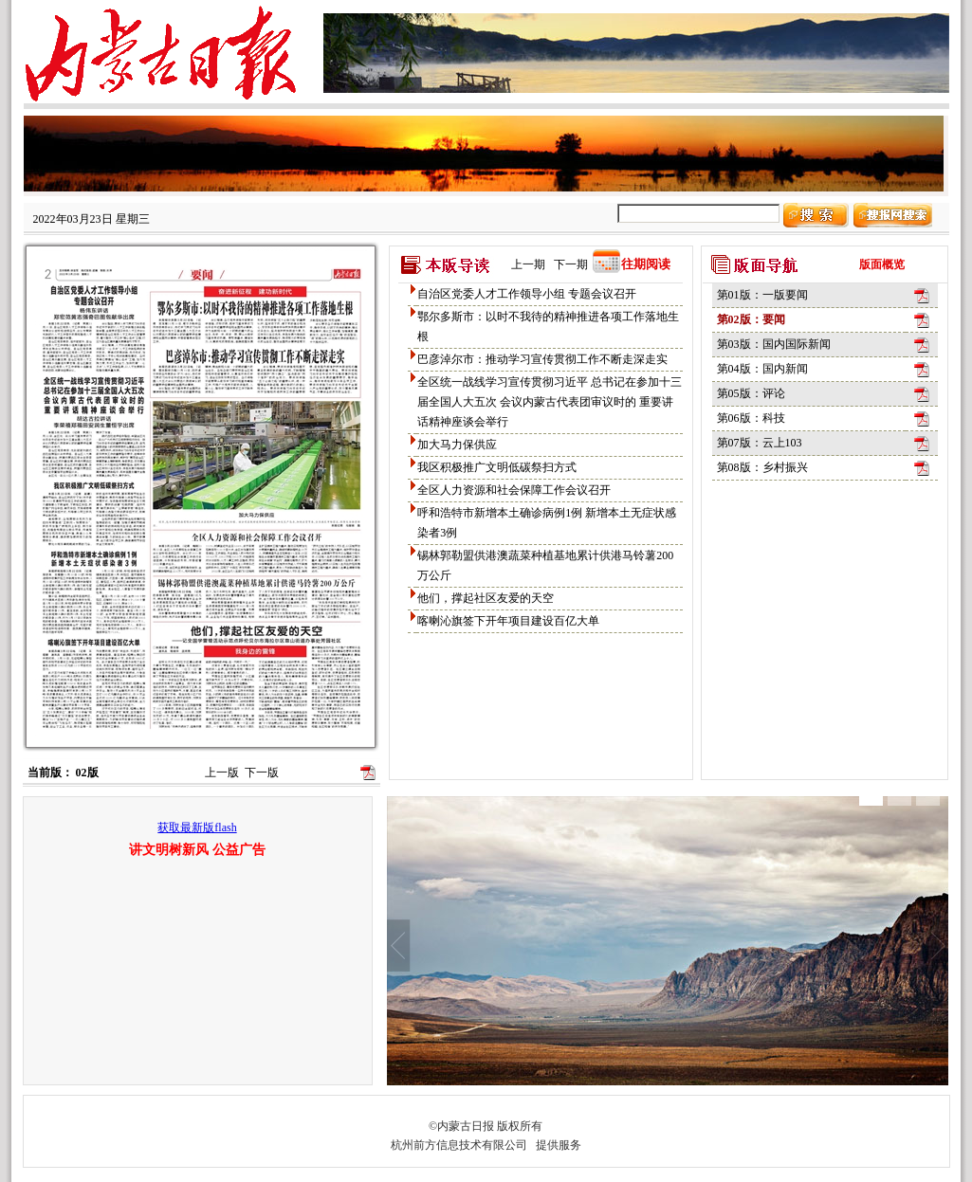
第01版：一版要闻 (762, 294)
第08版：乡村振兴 (762, 467)
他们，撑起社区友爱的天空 (485, 598)
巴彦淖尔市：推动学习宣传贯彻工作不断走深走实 (542, 359)
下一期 (571, 264)
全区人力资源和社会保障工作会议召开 (514, 490)
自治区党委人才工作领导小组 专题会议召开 (526, 293)
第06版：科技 (751, 418)
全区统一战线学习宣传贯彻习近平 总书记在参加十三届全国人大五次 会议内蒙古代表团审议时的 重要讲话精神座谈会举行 (549, 401)
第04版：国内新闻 (762, 368)
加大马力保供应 (457, 444)
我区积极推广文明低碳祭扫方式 (497, 467)
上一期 (528, 264)
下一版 (262, 772)
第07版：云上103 (759, 442)
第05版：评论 (751, 393)
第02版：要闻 (751, 319)
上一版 (222, 772)
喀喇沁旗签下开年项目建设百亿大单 (508, 620)
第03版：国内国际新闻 (774, 344)
